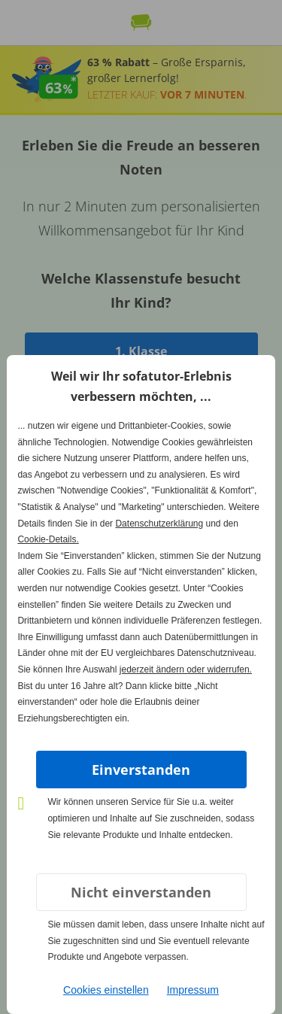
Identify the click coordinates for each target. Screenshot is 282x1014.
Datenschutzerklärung (159, 523)
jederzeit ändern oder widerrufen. (186, 669)
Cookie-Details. (47, 539)
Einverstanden (141, 769)
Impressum (193, 990)
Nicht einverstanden (141, 892)
